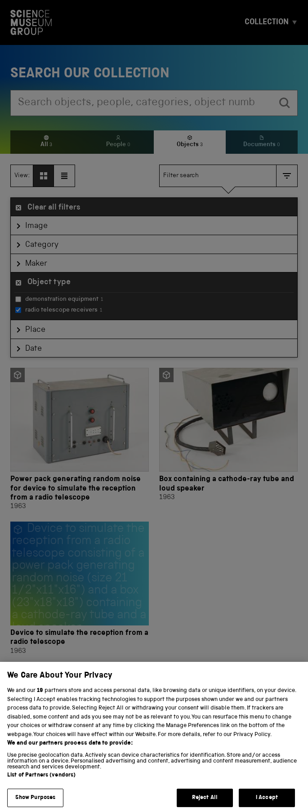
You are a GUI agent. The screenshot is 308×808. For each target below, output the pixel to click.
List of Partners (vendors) (41, 782)
